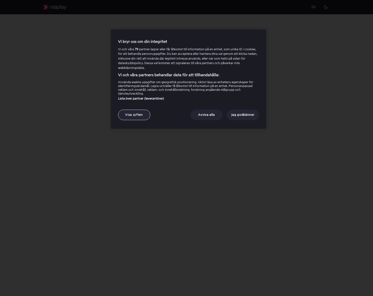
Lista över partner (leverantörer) (141, 98)
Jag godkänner (242, 114)
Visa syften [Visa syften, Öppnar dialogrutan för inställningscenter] (134, 114)
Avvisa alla (206, 114)
